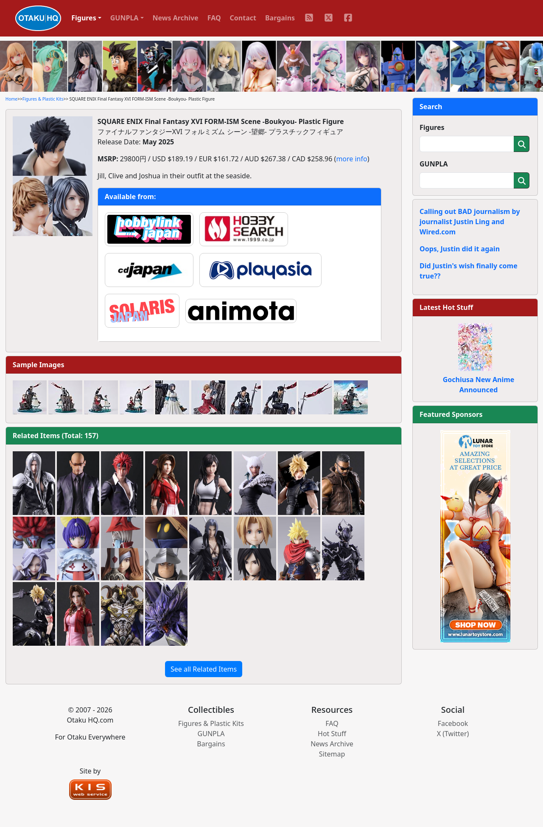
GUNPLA (434, 164)
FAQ (214, 18)
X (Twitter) (453, 733)
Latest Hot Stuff (446, 307)
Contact (243, 18)
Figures (432, 127)
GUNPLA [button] (124, 18)
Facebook (453, 723)
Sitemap (332, 754)
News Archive (176, 18)
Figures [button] (83, 18)
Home (11, 99)
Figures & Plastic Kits (43, 99)
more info (351, 158)
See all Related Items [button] (204, 669)
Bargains (280, 18)
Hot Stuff (332, 733)
